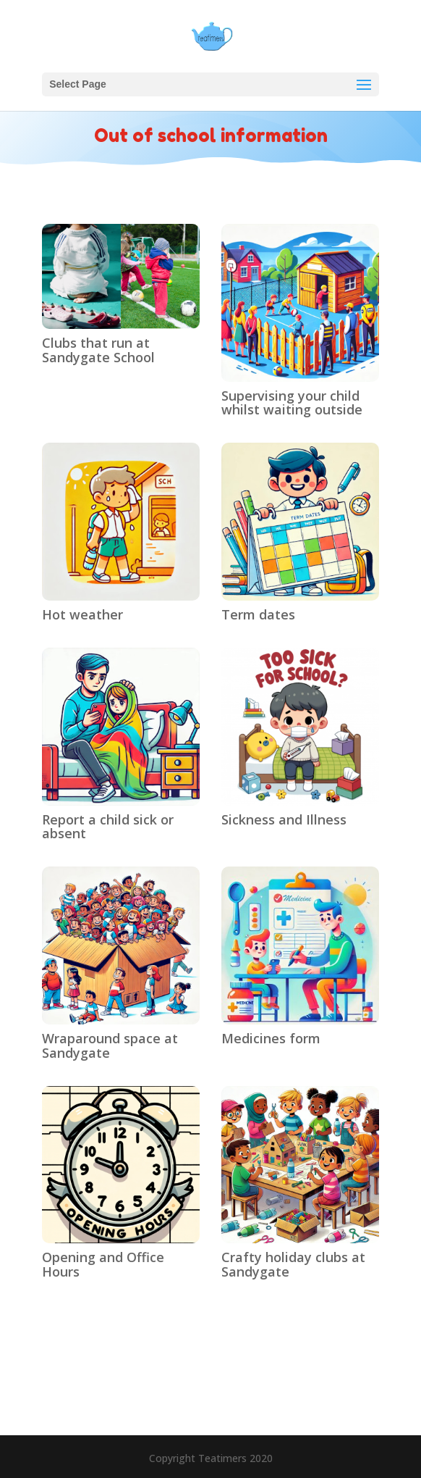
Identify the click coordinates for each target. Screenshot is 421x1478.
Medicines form (270, 1038)
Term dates (258, 614)
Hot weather (82, 614)
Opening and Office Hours (103, 1264)
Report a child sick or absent (108, 827)
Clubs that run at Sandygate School (98, 350)
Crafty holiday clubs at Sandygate (293, 1264)
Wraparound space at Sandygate (110, 1045)
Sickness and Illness (283, 819)
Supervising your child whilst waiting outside (291, 403)
